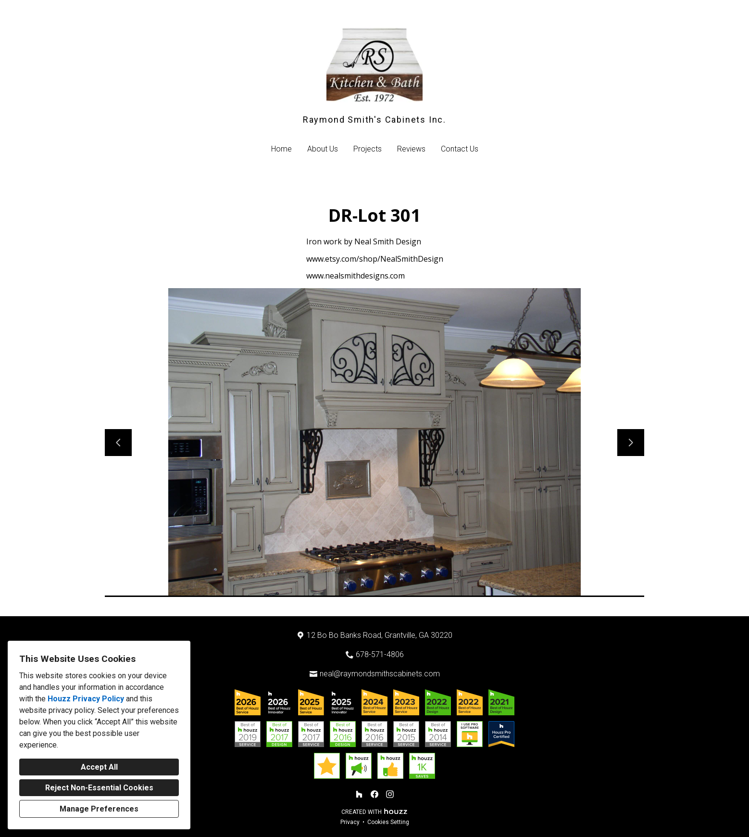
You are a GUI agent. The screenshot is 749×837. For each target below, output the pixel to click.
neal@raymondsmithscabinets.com (380, 673)
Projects (367, 148)
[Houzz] (359, 794)
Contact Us (459, 148)
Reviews (411, 148)
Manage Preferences (99, 808)
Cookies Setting (388, 822)
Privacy (350, 822)
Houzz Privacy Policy (86, 698)
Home (281, 148)
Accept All (99, 767)
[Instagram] (390, 794)
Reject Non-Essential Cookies (99, 787)
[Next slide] (630, 442)
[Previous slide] (118, 442)
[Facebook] (374, 794)
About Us (322, 148)
